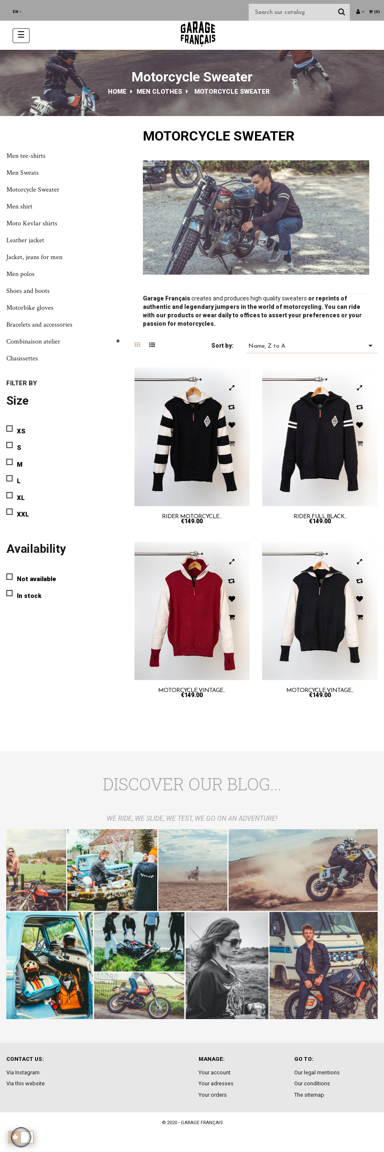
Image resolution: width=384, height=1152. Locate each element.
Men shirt (19, 206)
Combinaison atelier (33, 341)
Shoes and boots (28, 291)
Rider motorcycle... (192, 517)
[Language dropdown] (17, 11)
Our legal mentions (317, 1072)
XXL (23, 514)
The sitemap (309, 1095)
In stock (29, 596)
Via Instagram (23, 1072)
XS (21, 431)
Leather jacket (25, 240)
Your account (215, 1072)
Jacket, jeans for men (34, 257)
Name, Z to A (312, 346)
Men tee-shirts (26, 155)
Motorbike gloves (30, 307)
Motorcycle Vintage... (320, 690)
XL (21, 498)
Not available (36, 579)
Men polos (20, 274)
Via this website (25, 1083)
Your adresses (216, 1083)
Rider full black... (320, 517)
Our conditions (312, 1083)
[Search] (299, 12)
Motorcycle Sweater (32, 189)
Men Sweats (22, 172)
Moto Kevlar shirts (31, 223)
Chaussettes (22, 358)
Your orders (213, 1095)
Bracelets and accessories (39, 324)
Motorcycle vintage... (192, 690)
